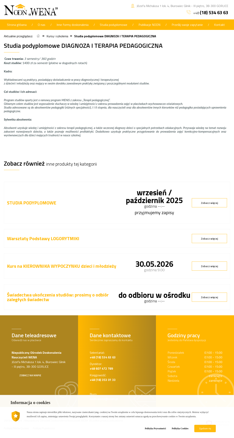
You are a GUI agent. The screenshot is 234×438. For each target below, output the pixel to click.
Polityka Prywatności (155, 428)
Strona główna (17, 24)
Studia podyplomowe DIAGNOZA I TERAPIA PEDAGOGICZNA (115, 36)
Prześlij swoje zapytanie (187, 24)
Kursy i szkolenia (57, 36)
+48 (207, 12)
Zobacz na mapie (30, 375)
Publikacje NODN (149, 24)
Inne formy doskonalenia (73, 24)
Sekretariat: (103, 355)
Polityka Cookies (180, 428)
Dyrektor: (101, 366)
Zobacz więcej (209, 203)
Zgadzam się (205, 428)
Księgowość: (103, 377)
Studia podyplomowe (113, 24)
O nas (41, 24)
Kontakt (219, 24)
